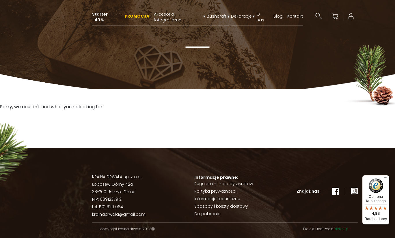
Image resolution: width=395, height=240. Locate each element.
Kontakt (295, 16)
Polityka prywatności (215, 193)
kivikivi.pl (341, 230)
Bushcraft (216, 16)
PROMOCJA (137, 16)
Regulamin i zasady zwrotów (223, 186)
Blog (278, 16)
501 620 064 (111, 209)
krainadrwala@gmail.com (119, 216)
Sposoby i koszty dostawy (221, 208)
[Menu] (385, 178)
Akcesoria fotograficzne (167, 16)
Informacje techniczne (217, 201)
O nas (260, 16)
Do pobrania (207, 216)
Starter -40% (100, 16)
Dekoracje (241, 16)
